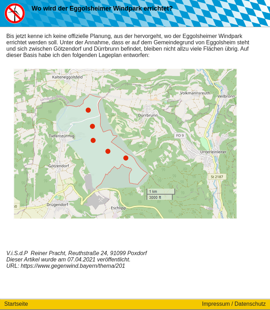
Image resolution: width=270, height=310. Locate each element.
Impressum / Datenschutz (234, 304)
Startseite (16, 304)
